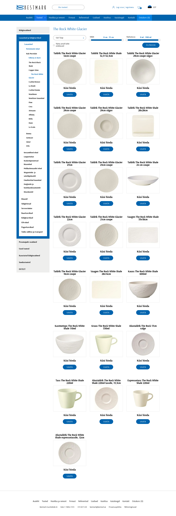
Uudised (96, 18)
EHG (28, 146)
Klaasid (24, 199)
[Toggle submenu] (45, 17)
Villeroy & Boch (35, 58)
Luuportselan (29, 157)
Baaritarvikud (27, 213)
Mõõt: (92, 37)
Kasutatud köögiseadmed (29, 256)
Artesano (32, 111)
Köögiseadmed (25, 30)
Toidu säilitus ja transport (32, 232)
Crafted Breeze (34, 82)
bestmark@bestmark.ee (98, 507)
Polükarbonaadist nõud (33, 168)
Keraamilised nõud (31, 153)
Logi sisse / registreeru (123, 7)
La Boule (32, 86)
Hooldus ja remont (57, 18)
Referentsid (84, 18)
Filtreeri (151, 45)
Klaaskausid (28, 192)
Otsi (80, 7)
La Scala (32, 127)
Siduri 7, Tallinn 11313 (67, 507)
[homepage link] (31, 7)
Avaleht (29, 18)
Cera (30, 107)
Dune (31, 123)
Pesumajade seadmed (28, 242)
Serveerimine (26, 208)
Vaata (70, 95)
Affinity (31, 115)
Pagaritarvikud (27, 227)
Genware (29, 138)
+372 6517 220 (82, 507)
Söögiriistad (26, 204)
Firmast (72, 18)
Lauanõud (28, 44)
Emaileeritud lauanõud (32, 180)
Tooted (39, 18)
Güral (28, 142)
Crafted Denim (34, 90)
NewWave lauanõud (36, 98)
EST (152, 7)
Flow (30, 102)
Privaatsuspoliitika (115, 507)
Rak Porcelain (31, 54)
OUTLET (22, 269)
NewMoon (33, 94)
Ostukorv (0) (144, 18)
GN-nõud (25, 222)
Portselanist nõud (33, 49)
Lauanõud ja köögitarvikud (30, 38)
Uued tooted (24, 249)
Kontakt (131, 18)
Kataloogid (119, 18)
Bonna (28, 134)
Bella (31, 119)
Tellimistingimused (130, 507)
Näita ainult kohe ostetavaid (62, 45)
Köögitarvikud (27, 218)
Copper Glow (34, 70)
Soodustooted (24, 262)
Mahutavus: (131, 37)
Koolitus (107, 18)
